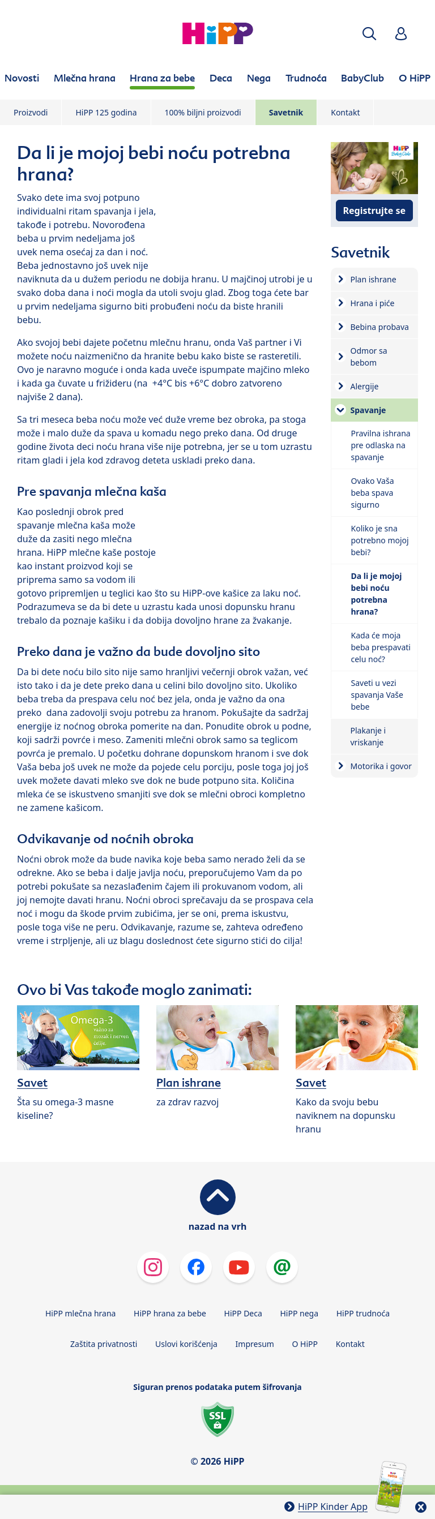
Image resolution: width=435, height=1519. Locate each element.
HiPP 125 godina (106, 112)
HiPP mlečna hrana (80, 1313)
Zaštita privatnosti (103, 1343)
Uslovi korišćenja (186, 1343)
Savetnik (286, 112)
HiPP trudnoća (363, 1313)
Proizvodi (31, 112)
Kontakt (345, 112)
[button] (369, 33)
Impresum (255, 1343)
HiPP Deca (243, 1313)
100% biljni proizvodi (203, 112)
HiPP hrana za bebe (170, 1313)
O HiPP (305, 1343)
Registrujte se (374, 210)
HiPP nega (299, 1313)
